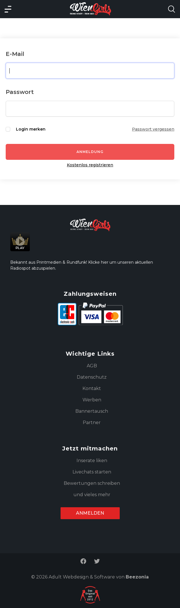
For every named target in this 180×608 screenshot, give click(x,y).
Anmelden (90, 513)
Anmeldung (90, 152)
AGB (92, 365)
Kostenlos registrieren (90, 164)
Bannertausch (91, 411)
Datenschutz (92, 377)
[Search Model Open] (171, 9)
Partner (92, 422)
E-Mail (15, 54)
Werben (91, 399)
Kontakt (91, 388)
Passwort (20, 92)
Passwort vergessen (153, 129)
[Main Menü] (8, 9)
